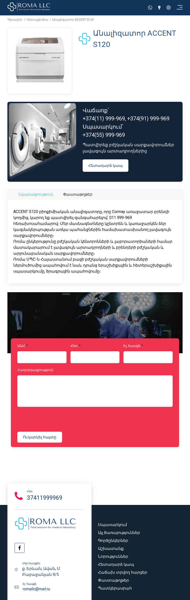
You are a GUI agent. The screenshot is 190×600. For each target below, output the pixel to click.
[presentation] (47, 420)
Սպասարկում (112, 524)
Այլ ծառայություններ (119, 532)
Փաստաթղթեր (78, 194)
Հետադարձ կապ (105, 165)
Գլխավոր (15, 19)
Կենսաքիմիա (37, 19)
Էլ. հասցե (132, 346)
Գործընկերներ (113, 540)
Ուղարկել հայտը (39, 437)
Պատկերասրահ (115, 588)
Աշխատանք (111, 548)
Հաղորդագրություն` (35, 370)
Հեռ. (74, 346)
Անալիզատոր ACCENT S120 (73, 19)
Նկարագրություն (36, 194)
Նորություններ (113, 556)
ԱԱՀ (21, 346)
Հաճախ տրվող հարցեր (122, 572)
